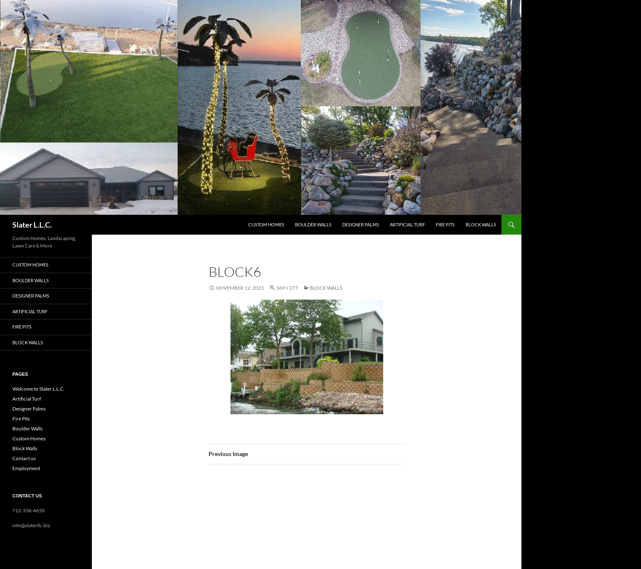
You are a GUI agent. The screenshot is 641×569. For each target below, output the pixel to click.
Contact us (24, 458)
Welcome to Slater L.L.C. (38, 389)
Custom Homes (266, 224)
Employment (26, 468)
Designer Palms (360, 224)
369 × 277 (287, 288)
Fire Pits (445, 224)
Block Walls (481, 224)
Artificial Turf (407, 224)
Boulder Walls (313, 224)
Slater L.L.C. (32, 224)
